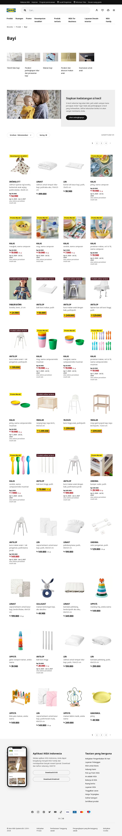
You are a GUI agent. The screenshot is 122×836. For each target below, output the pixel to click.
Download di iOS (51, 773)
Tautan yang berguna (98, 753)
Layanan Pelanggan (92, 762)
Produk (18, 27)
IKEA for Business (72, 20)
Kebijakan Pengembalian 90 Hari (97, 758)
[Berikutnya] (110, 143)
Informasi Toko (81, 2)
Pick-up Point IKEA (92, 773)
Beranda (10, 27)
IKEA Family (108, 20)
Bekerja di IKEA (91, 780)
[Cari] (59, 10)
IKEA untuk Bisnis (92, 766)
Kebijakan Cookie (106, 829)
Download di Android (51, 779)
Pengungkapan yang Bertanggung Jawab (85, 829)
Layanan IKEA (90, 787)
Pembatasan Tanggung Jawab (58, 829)
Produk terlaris (57, 20)
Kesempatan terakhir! (39, 20)
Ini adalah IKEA (91, 776)
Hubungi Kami (90, 769)
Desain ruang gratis (95, 2)
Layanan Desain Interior (91, 20)
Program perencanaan (47, 2)
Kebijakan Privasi (40, 829)
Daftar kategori (91, 798)
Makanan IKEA (25, 2)
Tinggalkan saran (91, 791)
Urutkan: (19, 135)
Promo (29, 18)
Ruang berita (90, 783)
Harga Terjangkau (92, 794)
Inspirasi (35, 2)
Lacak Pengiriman (65, 2)
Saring (43, 135)
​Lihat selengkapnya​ (76, 118)
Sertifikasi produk (92, 801)
